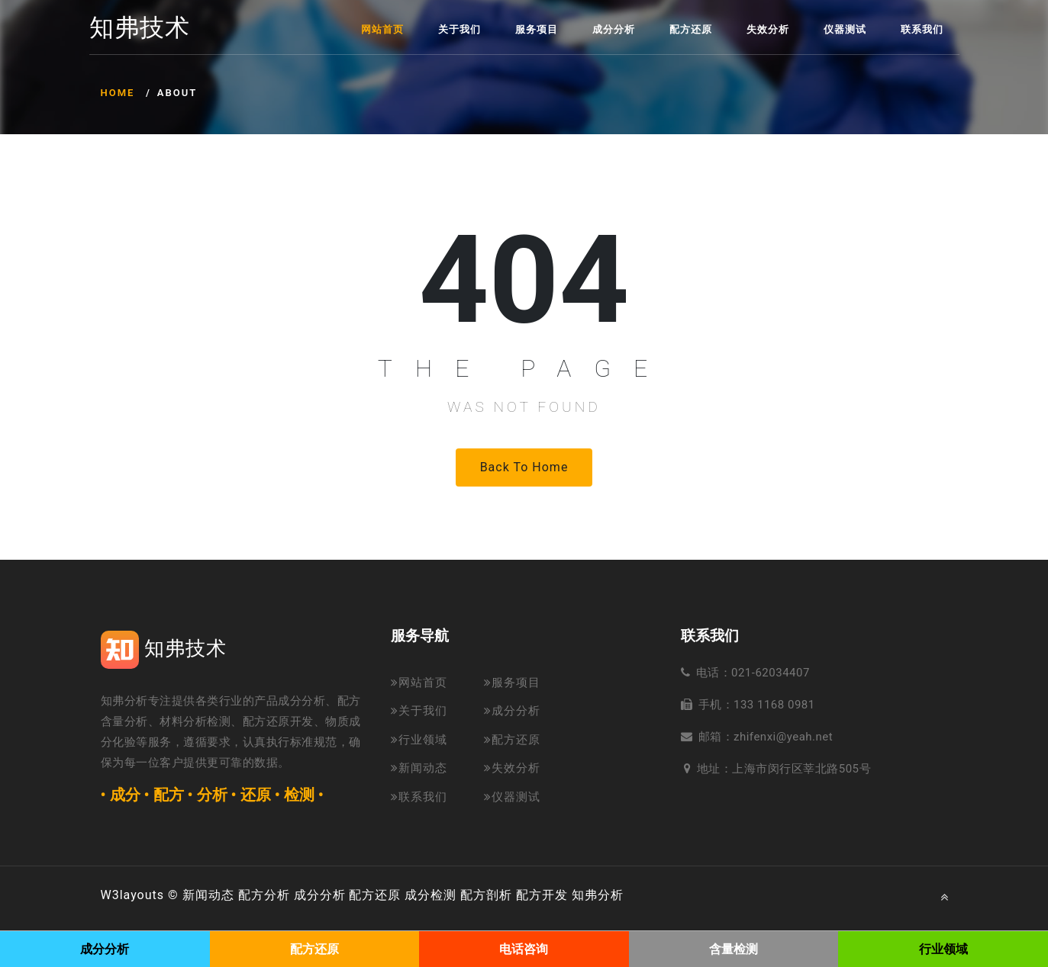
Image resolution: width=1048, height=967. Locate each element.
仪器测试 (845, 29)
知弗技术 (139, 28)
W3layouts (133, 895)
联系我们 (922, 29)
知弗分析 (598, 895)
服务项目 (536, 29)
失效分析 (767, 29)
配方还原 (690, 29)
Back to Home (524, 467)
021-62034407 (770, 672)
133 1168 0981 (774, 705)
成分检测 (430, 895)
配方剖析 (486, 895)
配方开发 (542, 895)
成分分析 (613, 29)
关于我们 (459, 29)
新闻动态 (419, 768)
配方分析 (264, 895)
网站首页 (382, 29)
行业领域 (419, 740)
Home (118, 92)
